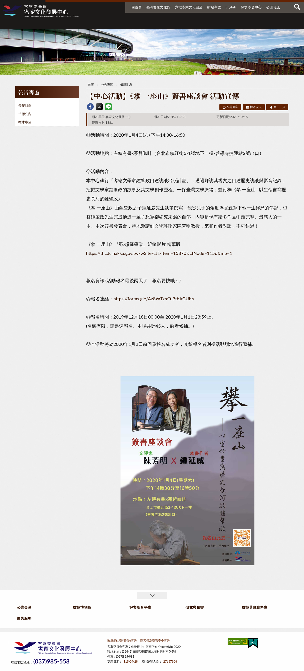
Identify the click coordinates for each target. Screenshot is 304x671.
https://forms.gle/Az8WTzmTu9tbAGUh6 (153, 298)
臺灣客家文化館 (158, 7)
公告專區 (115, 24)
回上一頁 (279, 107)
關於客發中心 (251, 7)
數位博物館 (147, 24)
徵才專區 (24, 122)
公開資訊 (273, 7)
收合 (152, 595)
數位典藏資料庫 (240, 24)
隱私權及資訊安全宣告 (155, 640)
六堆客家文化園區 (188, 7)
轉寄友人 (256, 107)
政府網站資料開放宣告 (122, 640)
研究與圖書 (207, 24)
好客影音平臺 (179, 24)
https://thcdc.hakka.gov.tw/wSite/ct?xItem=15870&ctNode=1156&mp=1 (159, 253)
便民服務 (268, 24)
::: (4, 4)
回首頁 (136, 7)
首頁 (91, 84)
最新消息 (24, 106)
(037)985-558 (51, 661)
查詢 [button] (297, 7)
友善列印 (232, 107)
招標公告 (24, 114)
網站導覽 (214, 7)
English (231, 7)
